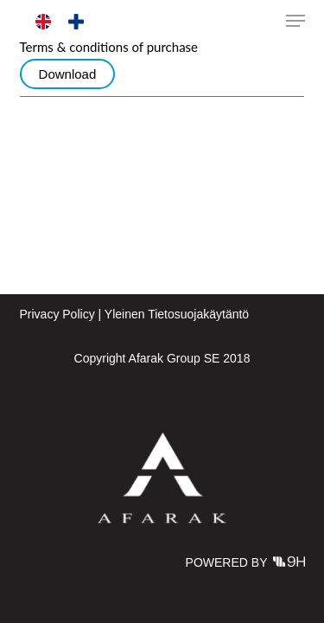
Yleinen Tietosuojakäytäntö (177, 314)
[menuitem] (43, 22)
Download (68, 74)
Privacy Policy (57, 314)
